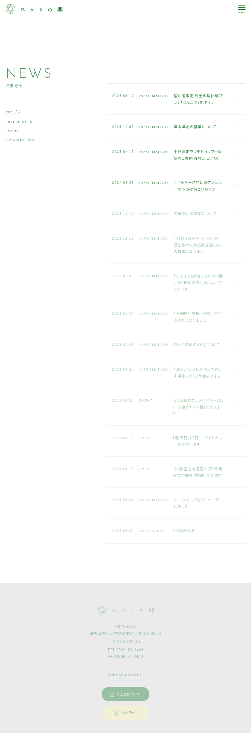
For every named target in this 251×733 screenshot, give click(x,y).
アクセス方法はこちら (126, 640)
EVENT (12, 131)
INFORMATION (20, 140)
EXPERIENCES (19, 122)
